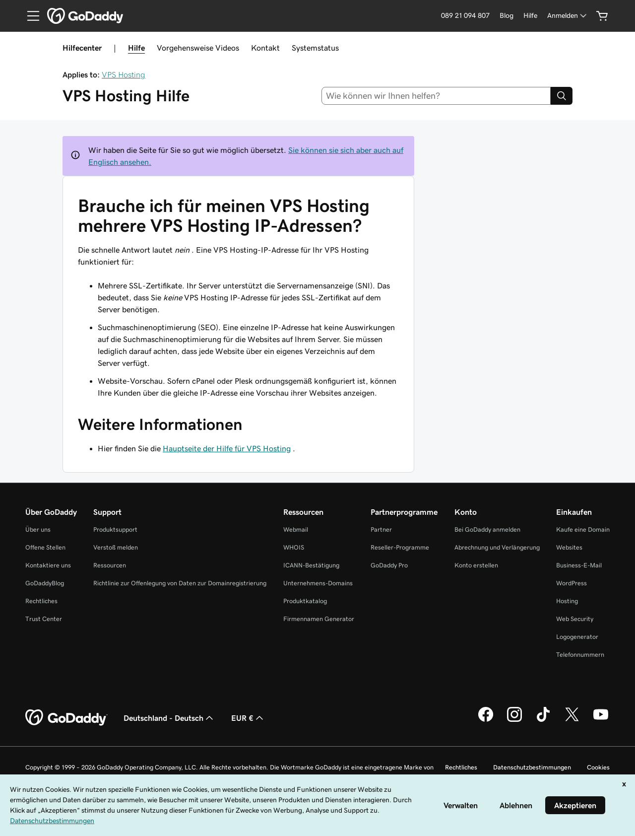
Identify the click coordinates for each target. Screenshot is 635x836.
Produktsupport (115, 529)
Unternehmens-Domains (318, 583)
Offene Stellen (45, 547)
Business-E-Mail (579, 565)
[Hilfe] (530, 15)
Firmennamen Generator (318, 619)
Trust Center (43, 619)
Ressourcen (109, 565)
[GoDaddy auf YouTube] (601, 720)
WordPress (571, 583)
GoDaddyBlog (44, 583)
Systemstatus (315, 48)
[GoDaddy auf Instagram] (514, 720)
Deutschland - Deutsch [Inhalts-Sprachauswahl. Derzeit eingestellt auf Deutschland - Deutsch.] (169, 718)
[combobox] (436, 95)
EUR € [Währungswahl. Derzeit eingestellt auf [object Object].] (248, 718)
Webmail (295, 529)
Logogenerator (577, 636)
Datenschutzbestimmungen (532, 767)
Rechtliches (41, 601)
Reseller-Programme (400, 547)
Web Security (574, 619)
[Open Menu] (29, 16)
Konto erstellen (476, 565)
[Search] (561, 96)
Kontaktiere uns (48, 565)
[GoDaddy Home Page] (66, 717)
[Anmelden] (567, 15)
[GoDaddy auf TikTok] (543, 720)
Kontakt (265, 48)
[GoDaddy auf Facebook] (486, 720)
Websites (569, 547)
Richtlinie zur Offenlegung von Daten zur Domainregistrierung (179, 583)
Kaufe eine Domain (583, 529)
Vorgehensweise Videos (198, 48)
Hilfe (136, 48)
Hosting (567, 601)
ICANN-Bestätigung (311, 565)
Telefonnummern (580, 654)
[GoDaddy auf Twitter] (572, 720)
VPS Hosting (123, 74)
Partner (381, 529)
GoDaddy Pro (389, 565)
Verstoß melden (115, 547)
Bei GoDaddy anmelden (487, 529)
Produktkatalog (305, 601)
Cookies (598, 767)
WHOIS (293, 547)
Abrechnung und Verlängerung (497, 547)
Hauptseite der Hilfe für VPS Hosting (227, 448)
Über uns (38, 529)
